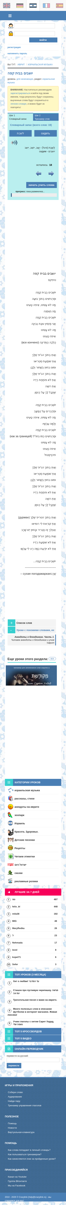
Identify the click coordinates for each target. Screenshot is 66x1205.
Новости (12, 1127)
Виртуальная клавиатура (21, 1132)
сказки (19, 873)
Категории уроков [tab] (22, 782)
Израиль (20, 823)
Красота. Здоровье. (27, 831)
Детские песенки (25, 840)
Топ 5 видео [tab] (18, 1038)
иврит (21, 64)
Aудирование (15, 1096)
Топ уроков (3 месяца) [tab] (25, 974)
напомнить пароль (17, 53)
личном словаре (19, 104)
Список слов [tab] (20, 622)
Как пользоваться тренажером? (24, 1154)
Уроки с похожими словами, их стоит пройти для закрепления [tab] (31, 630)
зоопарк (19, 815)
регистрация (14, 47)
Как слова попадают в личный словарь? (29, 1150)
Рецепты (20, 848)
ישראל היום (20, 864)
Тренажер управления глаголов (24, 1105)
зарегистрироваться (20, 93)
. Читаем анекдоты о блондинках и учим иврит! (32, 640)
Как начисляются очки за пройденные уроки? (32, 1158)
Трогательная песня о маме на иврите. (35, 1000)
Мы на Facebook (16, 1185)
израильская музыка (40, 64)
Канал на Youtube (17, 1176)
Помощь (12, 1123)
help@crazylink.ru (37, 1197)
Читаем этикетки (25, 856)
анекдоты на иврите (27, 806)
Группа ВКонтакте (17, 1181)
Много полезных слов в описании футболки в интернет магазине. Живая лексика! (32, 1012)
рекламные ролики (26, 881)
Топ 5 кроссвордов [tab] (23, 1031)
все (52, 658)
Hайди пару (14, 1101)
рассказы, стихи (24, 798)
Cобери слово (15, 1092)
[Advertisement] (33, 235)
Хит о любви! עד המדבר (26, 981)
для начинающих (25, 79)
